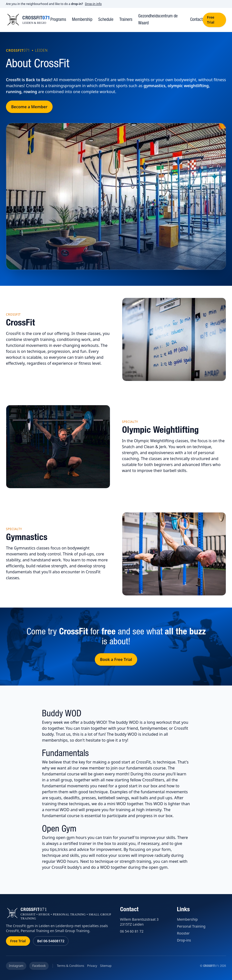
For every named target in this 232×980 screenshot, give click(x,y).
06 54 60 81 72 (132, 931)
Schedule (105, 20)
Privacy (92, 966)
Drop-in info (93, 4)
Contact (196, 20)
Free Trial (210, 20)
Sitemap (105, 966)
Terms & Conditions (70, 966)
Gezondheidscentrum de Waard (158, 20)
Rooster (183, 933)
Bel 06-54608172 (51, 941)
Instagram (16, 966)
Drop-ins (184, 940)
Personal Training (191, 926)
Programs (58, 20)
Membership (82, 20)
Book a (116, 659)
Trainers (125, 20)
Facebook (39, 966)
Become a (29, 106)
